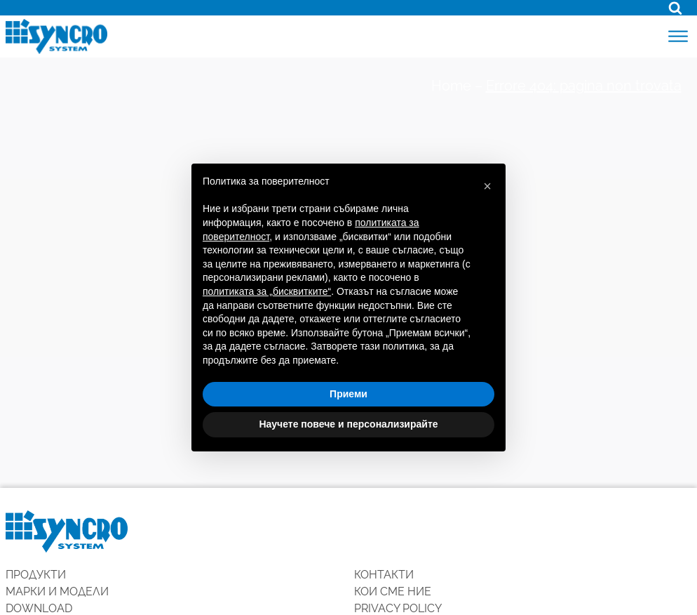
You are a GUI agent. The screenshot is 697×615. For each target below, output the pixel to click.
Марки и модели (57, 591)
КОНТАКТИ (384, 574)
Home (451, 85)
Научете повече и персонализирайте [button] (348, 424)
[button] (487, 186)
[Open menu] (678, 36)
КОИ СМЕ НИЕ (392, 591)
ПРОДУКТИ (36, 574)
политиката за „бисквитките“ (267, 291)
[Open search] (675, 7)
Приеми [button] (348, 393)
